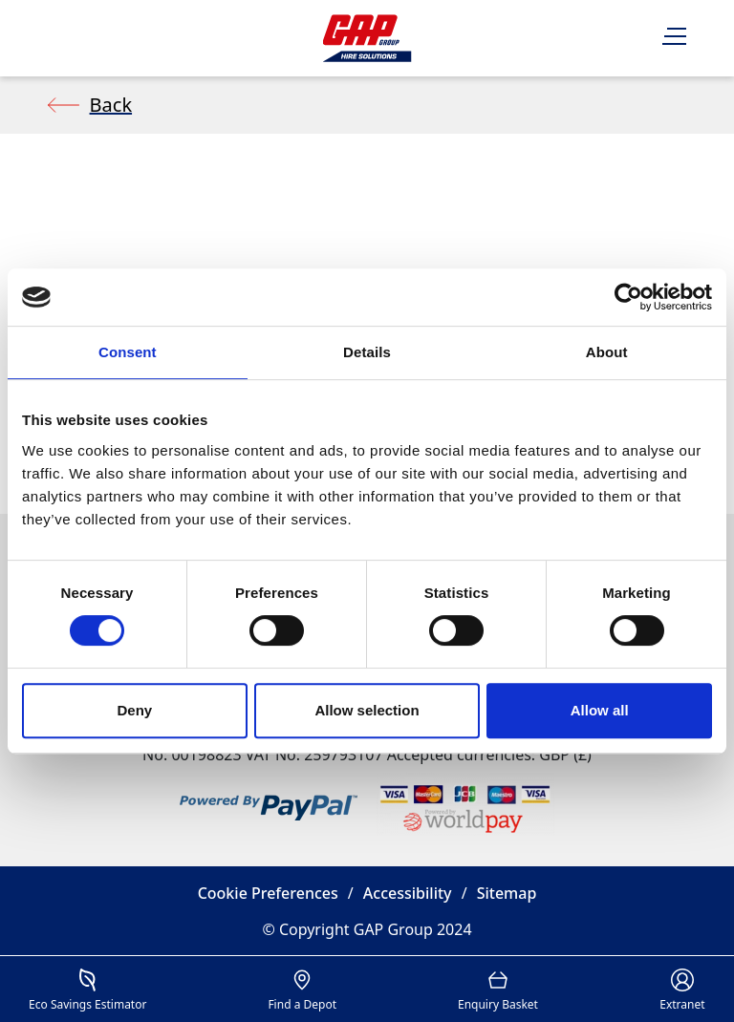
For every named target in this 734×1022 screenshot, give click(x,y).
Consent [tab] (127, 352)
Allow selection (366, 710)
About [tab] (607, 352)
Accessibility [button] (407, 893)
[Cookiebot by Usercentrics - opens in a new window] (628, 297)
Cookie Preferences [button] (268, 893)
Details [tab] (367, 352)
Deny (134, 710)
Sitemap (507, 893)
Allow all (600, 710)
